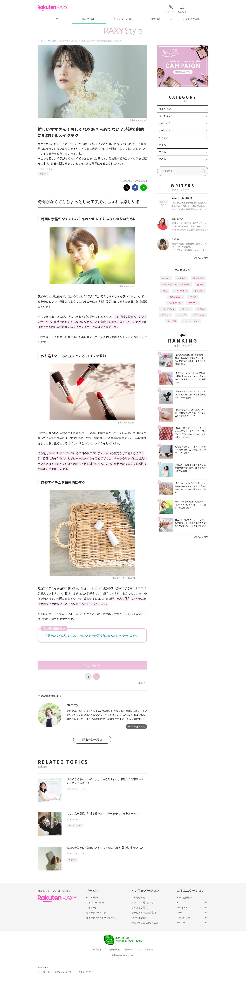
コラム (49, 169)
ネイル (162, 145)
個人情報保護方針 (113, 949)
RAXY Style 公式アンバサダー (175, 284)
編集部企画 (198, 278)
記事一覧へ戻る (92, 739)
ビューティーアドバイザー (99, 917)
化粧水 (201, 309)
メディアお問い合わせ (143, 902)
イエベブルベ (168, 309)
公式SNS (156, 19)
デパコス (166, 315)
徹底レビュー (176, 296)
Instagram (182, 907)
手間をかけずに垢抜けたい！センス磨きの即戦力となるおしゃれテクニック (91, 635)
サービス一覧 (44, 972)
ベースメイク (166, 116)
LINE (179, 912)
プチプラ (193, 302)
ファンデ (182, 315)
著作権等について (133, 949)
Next (141, 682)
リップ (193, 296)
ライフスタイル (75, 825)
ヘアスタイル (175, 302)
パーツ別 (186, 309)
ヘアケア (163, 137)
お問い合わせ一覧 (63, 972)
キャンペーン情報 (123, 19)
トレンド (199, 290)
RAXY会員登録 (184, 897)
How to (165, 278)
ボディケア (165, 130)
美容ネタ (43, 173)
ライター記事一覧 (136, 726)
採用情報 (149, 949)
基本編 (200, 284)
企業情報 (97, 949)
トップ (54, 19)
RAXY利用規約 (139, 917)
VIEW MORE (201, 258)
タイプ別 (172, 321)
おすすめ (181, 278)
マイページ (91, 907)
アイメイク (165, 123)
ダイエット (199, 315)
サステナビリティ (85, 972)
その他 (162, 159)
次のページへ (92, 665)
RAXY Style (88, 19)
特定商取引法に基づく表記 (145, 922)
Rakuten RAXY (53, 8)
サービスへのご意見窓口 (144, 912)
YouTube (181, 922)
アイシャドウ (181, 290)
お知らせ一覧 (138, 897)
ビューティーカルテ (96, 912)
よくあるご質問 (191, 19)
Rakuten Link (183, 917)
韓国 (165, 290)
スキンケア (165, 109)
